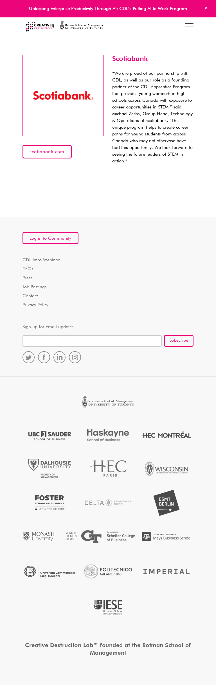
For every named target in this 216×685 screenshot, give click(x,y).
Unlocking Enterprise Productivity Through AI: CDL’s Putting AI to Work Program (108, 9)
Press (27, 278)
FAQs (27, 269)
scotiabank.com (47, 152)
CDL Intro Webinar (41, 260)
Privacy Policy (35, 305)
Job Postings (34, 287)
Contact (30, 296)
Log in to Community (50, 238)
